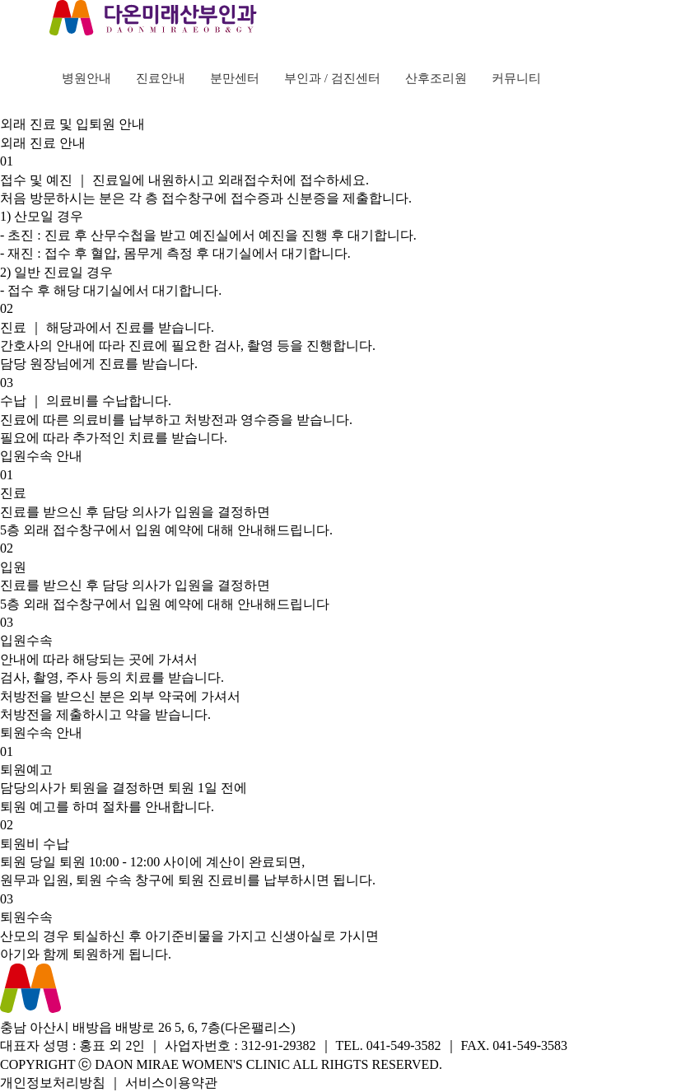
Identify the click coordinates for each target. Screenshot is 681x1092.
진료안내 (160, 78)
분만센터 (234, 78)
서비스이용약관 (171, 1083)
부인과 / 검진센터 (332, 78)
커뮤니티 (516, 78)
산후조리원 (436, 78)
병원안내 (86, 78)
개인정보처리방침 (52, 1083)
